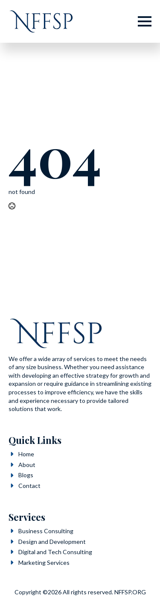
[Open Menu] (144, 21)
